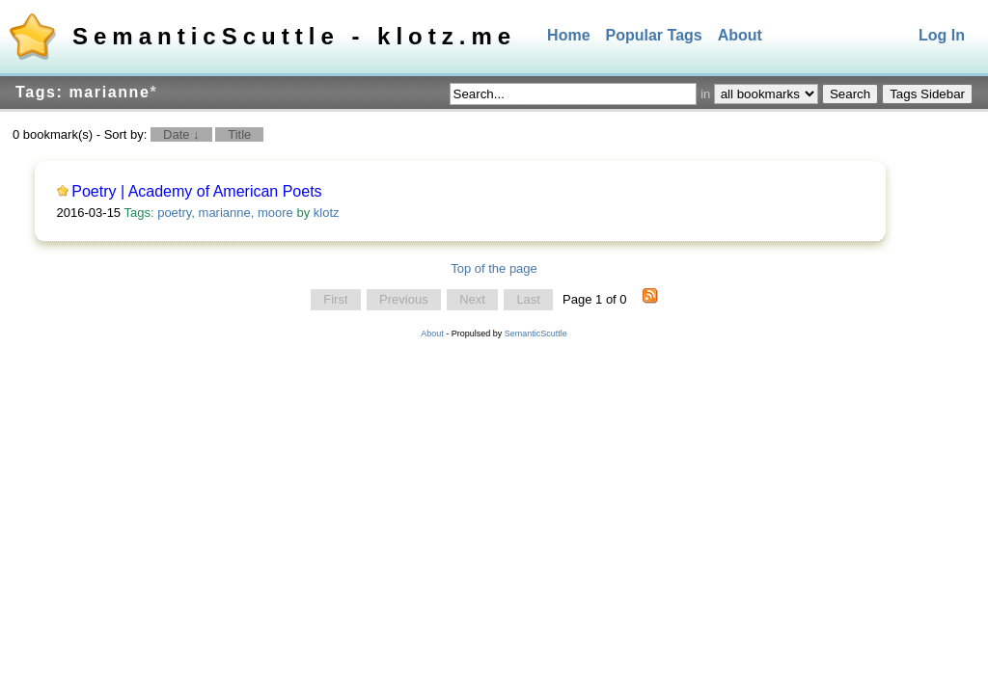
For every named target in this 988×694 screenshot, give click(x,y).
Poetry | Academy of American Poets (196, 191)
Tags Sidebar (927, 94)
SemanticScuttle (536, 333)
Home (568, 35)
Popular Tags (654, 35)
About (740, 35)
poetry (174, 212)
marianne (225, 212)
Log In (942, 35)
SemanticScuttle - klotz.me (294, 36)
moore (275, 212)
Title (239, 134)
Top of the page (494, 268)
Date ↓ (181, 134)
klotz (327, 212)
